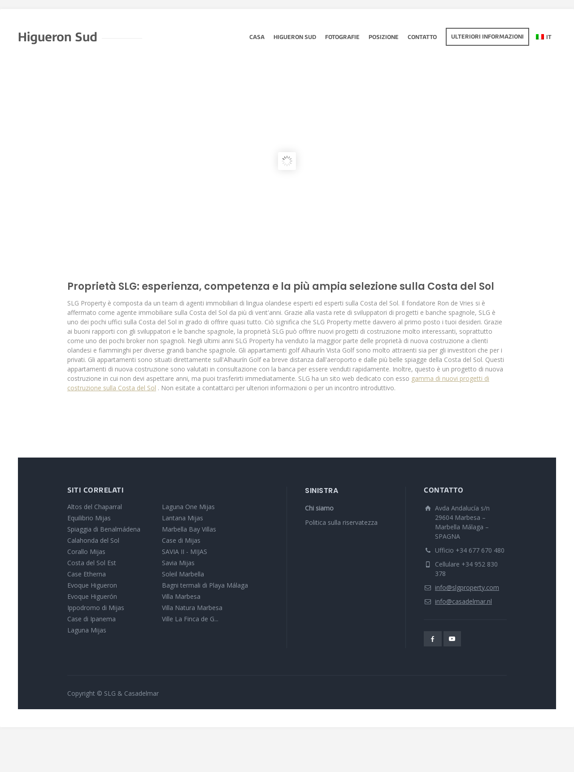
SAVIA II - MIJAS (184, 551)
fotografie (342, 38)
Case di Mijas (181, 540)
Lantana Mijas (182, 518)
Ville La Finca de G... (190, 619)
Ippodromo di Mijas (95, 607)
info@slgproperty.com (467, 587)
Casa (257, 38)
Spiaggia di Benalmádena (103, 529)
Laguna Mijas (86, 630)
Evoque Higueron (92, 585)
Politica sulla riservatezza (341, 522)
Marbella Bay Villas (189, 529)
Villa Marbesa (181, 596)
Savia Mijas (178, 562)
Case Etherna (86, 574)
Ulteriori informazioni (487, 37)
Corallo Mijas (86, 551)
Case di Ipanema (91, 619)
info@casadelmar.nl (463, 601)
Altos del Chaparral (94, 506)
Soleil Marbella (183, 574)
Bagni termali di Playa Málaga (205, 585)
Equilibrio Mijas (89, 518)
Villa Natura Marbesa (192, 607)
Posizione (384, 38)
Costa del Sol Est (91, 562)
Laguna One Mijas (188, 506)
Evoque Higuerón (92, 596)
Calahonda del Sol (93, 540)
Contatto (422, 38)
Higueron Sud (295, 38)
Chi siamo (319, 508)
